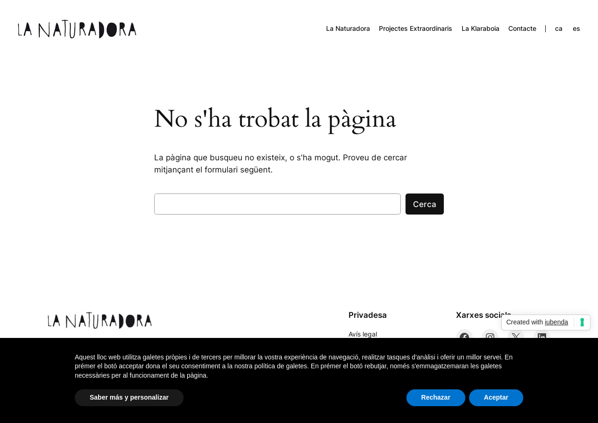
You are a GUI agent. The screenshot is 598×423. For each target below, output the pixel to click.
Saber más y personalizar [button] (129, 397)
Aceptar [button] (496, 397)
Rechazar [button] (435, 397)
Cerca (424, 204)
